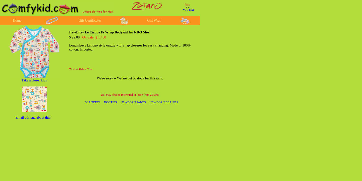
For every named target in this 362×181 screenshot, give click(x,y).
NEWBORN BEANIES (164, 102)
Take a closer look (34, 80)
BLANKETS (93, 102)
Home (17, 20)
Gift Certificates (89, 20)
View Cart (188, 10)
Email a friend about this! (33, 117)
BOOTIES (110, 102)
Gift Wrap (154, 20)
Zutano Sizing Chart (81, 69)
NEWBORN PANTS (133, 102)
